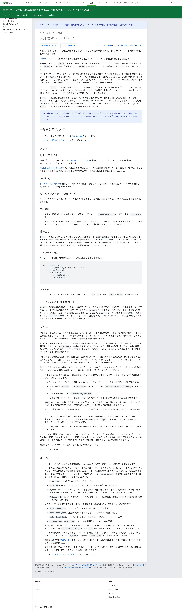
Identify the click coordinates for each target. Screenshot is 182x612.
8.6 (122, 45)
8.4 (129, 45)
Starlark (43, 59)
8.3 (133, 45)
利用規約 (38, 607)
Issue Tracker (114, 589)
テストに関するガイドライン (57, 140)
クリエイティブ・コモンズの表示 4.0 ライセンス (86, 565)
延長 (48, 33)
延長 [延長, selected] (91, 3)
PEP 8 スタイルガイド (80, 160)
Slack (111, 593)
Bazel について (26, 3)
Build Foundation (46, 25)
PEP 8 (104, 240)
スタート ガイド (44, 3)
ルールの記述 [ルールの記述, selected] (22, 15)
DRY (109, 117)
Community (103, 3)
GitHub (174, 3)
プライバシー (49, 607)
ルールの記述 (57, 33)
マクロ (43, 449)
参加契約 (110, 25)
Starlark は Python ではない (51, 168)
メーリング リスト (91, 25)
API (60, 15)
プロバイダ (64, 540)
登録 (122, 25)
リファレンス (79, 3)
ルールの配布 (38, 15)
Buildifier (75, 136)
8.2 (137, 45)
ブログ (37, 586)
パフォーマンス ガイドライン (65, 554)
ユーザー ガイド (62, 3)
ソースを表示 (68, 45)
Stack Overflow (114, 597)
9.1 (114, 45)
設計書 (51, 15)
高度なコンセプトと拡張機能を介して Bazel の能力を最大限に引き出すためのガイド (48, 10)
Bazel (42, 33)
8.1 (141, 45)
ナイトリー (107, 45)
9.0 (118, 45)
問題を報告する (49, 45)
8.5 (126, 45)
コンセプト (7, 15)
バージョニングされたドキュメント (126, 3)
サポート (112, 586)
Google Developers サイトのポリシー (78, 567)
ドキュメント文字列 (48, 184)
